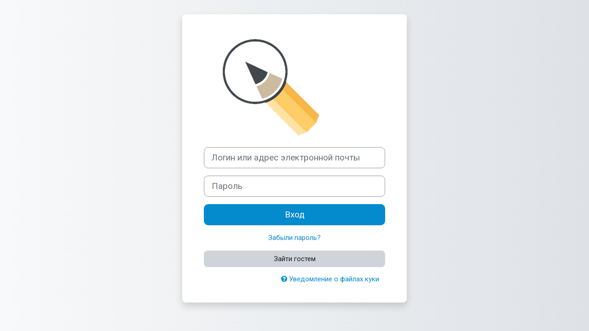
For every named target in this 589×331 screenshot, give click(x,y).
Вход (295, 215)
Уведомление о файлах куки (330, 279)
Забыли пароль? (294, 238)
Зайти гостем (295, 259)
